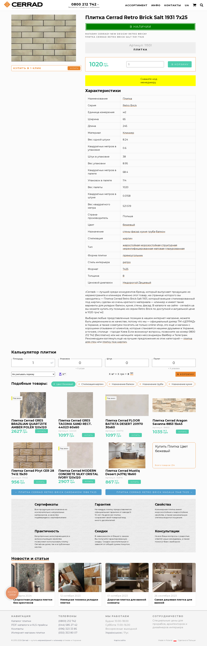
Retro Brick (130, 105)
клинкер (58, 640)
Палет (157, 359)
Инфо (155, 5)
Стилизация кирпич (92, 384)
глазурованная (175, 248)
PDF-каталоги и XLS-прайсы (29, 624)
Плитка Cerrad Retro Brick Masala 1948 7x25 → (154, 492)
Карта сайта (119, 640)
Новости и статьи (30, 558)
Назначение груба (152, 384)
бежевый (129, 224)
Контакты (172, 5)
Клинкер (128, 132)
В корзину (180, 64)
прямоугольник (133, 255)
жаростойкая (131, 245)
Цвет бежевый (64, 384)
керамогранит (45, 640)
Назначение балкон (123, 384)
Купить (74, 68)
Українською (113, 632)
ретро (127, 262)
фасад (135, 231)
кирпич (127, 238)
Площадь (18, 359)
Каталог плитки (21, 621)
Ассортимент (136, 5)
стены (127, 231)
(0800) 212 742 (67, 621)
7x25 (125, 269)
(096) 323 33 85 (67, 628)
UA (187, 5)
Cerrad (25, 640)
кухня (143, 231)
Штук (109, 359)
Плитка (127, 98)
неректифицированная (138, 248)
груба (151, 231)
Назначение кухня (182, 384)
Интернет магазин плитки (28, 632)
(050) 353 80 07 (67, 632)
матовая (159, 248)
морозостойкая (151, 245)
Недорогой (130, 282)
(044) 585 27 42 (67, 624)
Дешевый (144, 282)
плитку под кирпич (114, 341)
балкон (160, 231)
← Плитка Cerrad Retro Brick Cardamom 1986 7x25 (56, 492)
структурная (169, 245)
